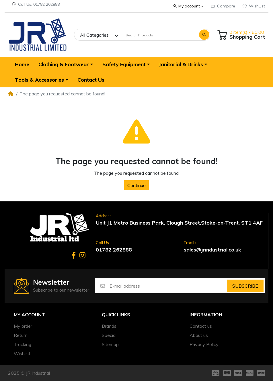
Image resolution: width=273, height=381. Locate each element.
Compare (223, 6)
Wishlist (22, 353)
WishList (254, 6)
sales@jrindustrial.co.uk (212, 249)
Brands (109, 326)
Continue (136, 185)
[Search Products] (159, 35)
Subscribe (245, 286)
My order (23, 326)
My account (29, 314)
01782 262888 (114, 249)
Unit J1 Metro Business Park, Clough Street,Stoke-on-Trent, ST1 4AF (179, 222)
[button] (188, 6)
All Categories (94, 35)
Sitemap (110, 344)
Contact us (201, 326)
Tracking (22, 344)
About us (199, 335)
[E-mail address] (168, 286)
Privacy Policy (204, 344)
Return (21, 335)
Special (109, 335)
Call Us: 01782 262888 (36, 4)
